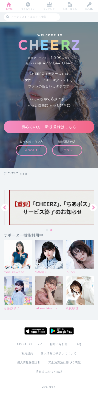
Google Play (61, 331)
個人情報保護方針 (29, 362)
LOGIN (89, 9)
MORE (23, 174)
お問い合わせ (58, 344)
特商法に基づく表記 (49, 371)
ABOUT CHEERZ (29, 344)
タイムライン (28, 9)
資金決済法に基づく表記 (64, 362)
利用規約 (27, 353)
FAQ (78, 344)
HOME (9, 9)
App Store (35, 331)
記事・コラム (70, 9)
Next (93, 207)
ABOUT (31, 150)
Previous (5, 207)
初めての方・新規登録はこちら (49, 126)
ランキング (49, 9)
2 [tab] (51, 230)
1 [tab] (47, 230)
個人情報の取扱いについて (58, 353)
